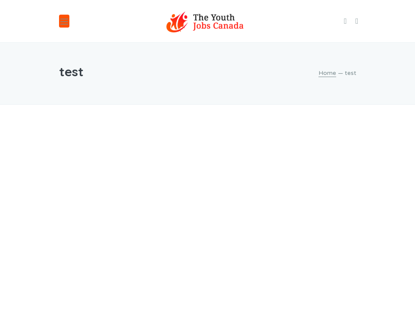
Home (327, 73)
